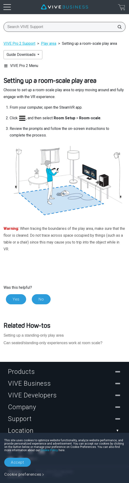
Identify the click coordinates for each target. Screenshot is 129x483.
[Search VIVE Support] (118, 27)
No (41, 299)
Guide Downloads (21, 54)
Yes (16, 299)
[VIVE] (64, 7)
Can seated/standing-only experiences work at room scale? (53, 343)
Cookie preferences (22, 474)
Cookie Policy (49, 450)
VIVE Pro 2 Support (19, 43)
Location (64, 431)
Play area (48, 43)
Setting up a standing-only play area (34, 335)
